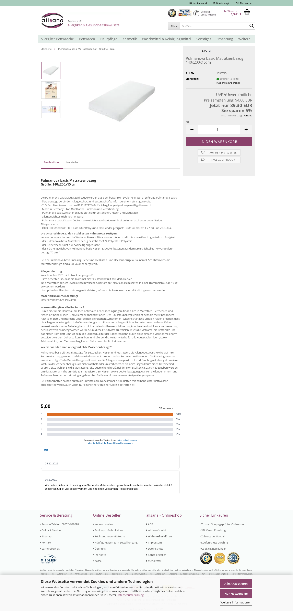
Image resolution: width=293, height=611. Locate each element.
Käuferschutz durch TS (214, 542)
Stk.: (188, 122)
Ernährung (224, 39)
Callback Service (50, 530)
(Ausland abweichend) (228, 82)
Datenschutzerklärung (130, 595)
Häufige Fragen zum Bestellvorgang (115, 542)
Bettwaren (87, 39)
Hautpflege (108, 39)
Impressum (154, 542)
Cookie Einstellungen (213, 548)
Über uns (99, 548)
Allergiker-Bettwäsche (57, 39)
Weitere (244, 39)
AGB (149, 524)
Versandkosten (103, 524)
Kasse (97, 561)
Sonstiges (203, 39)
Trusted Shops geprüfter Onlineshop (222, 524)
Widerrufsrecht (156, 530)
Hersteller (72, 162)
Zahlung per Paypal (212, 536)
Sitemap (45, 536)
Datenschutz (154, 548)
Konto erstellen (156, 555)
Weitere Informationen (236, 602)
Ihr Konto (99, 555)
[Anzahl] (219, 129)
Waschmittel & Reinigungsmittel (166, 39)
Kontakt (45, 542)
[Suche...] (174, 26)
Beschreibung (52, 162)
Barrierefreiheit (50, 548)
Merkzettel (244, 3)
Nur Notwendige (236, 594)
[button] (198, 3)
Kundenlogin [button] (221, 3)
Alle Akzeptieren (236, 584)
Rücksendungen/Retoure (109, 536)
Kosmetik (129, 39)
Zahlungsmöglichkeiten (108, 530)
